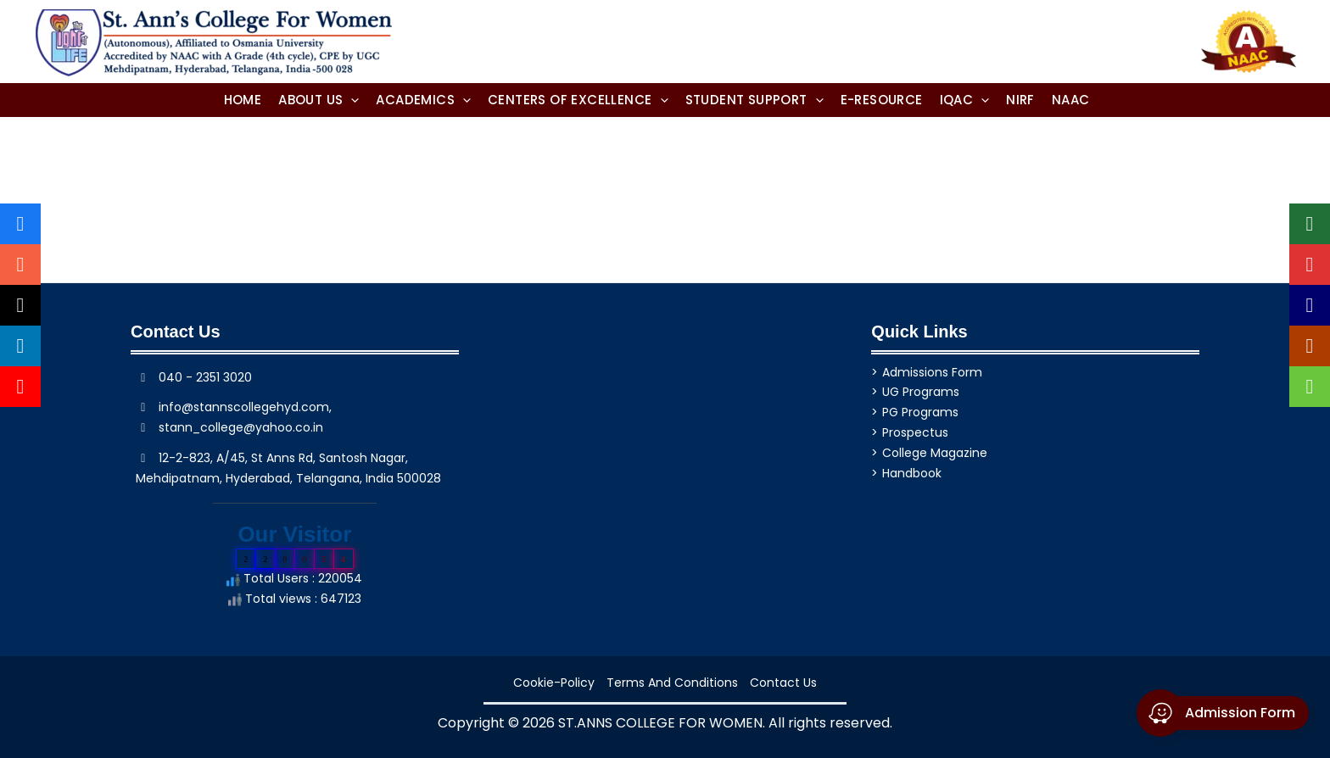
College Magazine (934, 452)
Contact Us (783, 682)
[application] (351, 99)
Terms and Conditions (672, 682)
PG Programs (920, 412)
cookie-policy (554, 682)
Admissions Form (932, 372)
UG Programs (920, 391)
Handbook (912, 473)
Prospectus (915, 432)
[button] (318, 99)
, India (377, 478)
